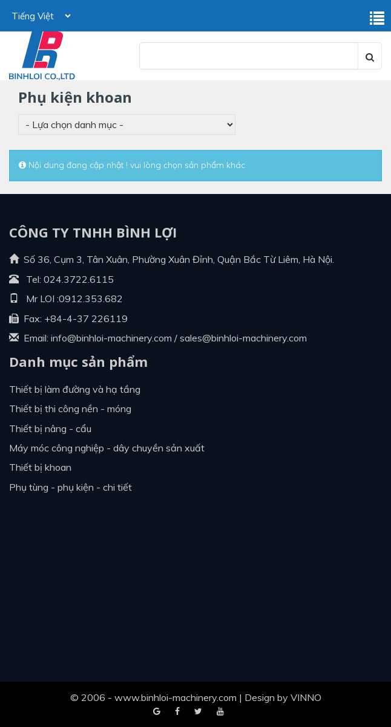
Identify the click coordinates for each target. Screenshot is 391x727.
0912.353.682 (91, 298)
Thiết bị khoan (40, 467)
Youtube (198, 712)
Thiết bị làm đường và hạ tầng (74, 389)
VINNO (306, 697)
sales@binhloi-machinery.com (243, 338)
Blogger (220, 712)
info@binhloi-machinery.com (111, 338)
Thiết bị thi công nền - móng (70, 408)
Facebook (156, 712)
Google (177, 712)
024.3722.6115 (79, 279)
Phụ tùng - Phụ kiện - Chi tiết (70, 487)
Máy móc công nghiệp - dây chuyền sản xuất (107, 448)
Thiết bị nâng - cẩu (50, 428)
